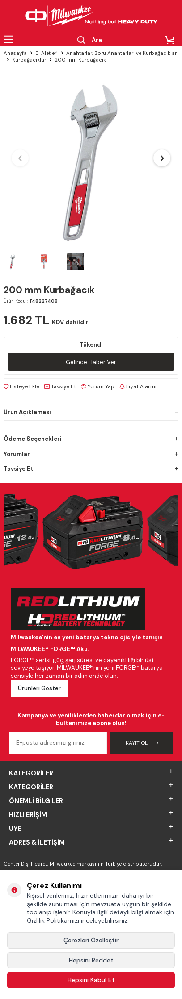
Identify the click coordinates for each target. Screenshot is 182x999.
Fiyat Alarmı (138, 386)
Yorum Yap (97, 386)
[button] (20, 157)
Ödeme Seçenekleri (91, 439)
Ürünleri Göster (39, 688)
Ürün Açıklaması (91, 412)
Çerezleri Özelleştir (91, 940)
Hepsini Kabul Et (91, 980)
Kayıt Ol (142, 742)
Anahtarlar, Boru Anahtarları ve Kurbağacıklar (121, 53)
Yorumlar (91, 454)
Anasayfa (15, 53)
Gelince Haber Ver (91, 362)
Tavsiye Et (60, 386)
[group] (91, 158)
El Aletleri (46, 53)
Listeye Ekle (21, 386)
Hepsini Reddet (91, 960)
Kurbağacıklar (29, 60)
